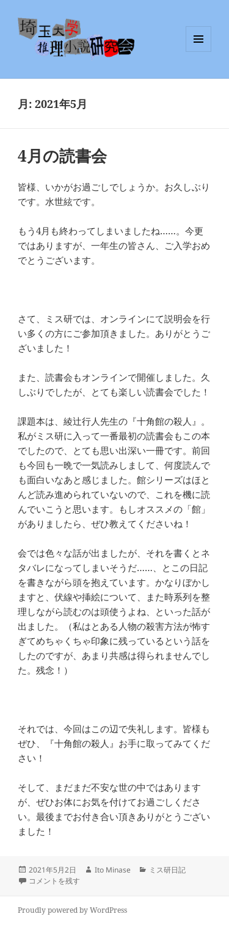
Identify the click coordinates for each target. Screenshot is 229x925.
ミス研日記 (167, 870)
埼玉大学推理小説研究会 (96, 39)
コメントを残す (54, 881)
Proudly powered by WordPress (72, 910)
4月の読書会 (62, 156)
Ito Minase (113, 870)
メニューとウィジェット (198, 51)
